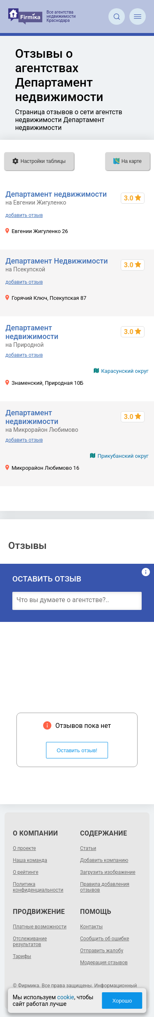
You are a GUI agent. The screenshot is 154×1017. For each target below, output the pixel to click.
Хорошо (122, 1001)
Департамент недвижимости (56, 194)
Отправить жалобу (101, 950)
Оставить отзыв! (77, 750)
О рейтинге (25, 872)
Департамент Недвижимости (56, 261)
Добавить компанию (104, 860)
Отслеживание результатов (30, 941)
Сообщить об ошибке (104, 939)
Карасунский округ (125, 371)
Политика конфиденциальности (38, 887)
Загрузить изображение (108, 872)
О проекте (24, 848)
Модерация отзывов (104, 962)
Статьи (88, 848)
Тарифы (22, 956)
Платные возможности (40, 927)
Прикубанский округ (122, 456)
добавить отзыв (24, 215)
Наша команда (30, 860)
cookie (65, 997)
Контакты (91, 927)
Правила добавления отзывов (104, 887)
